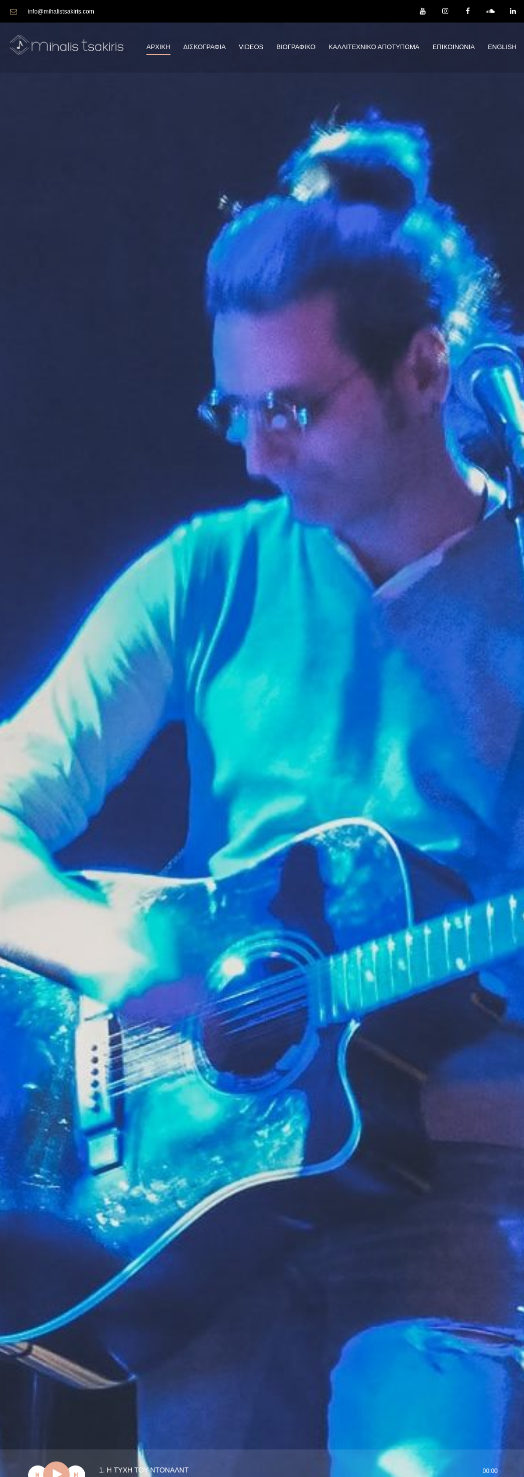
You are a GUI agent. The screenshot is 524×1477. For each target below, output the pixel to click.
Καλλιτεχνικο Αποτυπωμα (373, 47)
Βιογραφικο (295, 47)
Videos (251, 47)
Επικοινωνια (453, 47)
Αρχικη (158, 47)
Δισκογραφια (205, 47)
